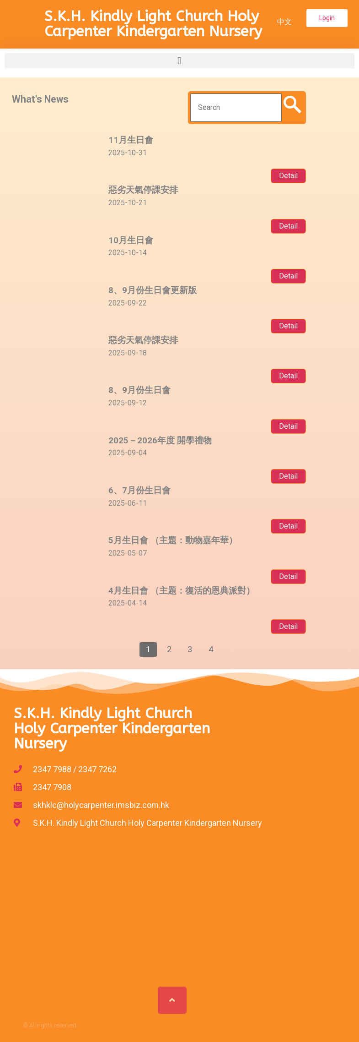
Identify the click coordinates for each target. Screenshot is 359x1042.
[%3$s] (179, 919)
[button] (327, 18)
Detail (288, 175)
